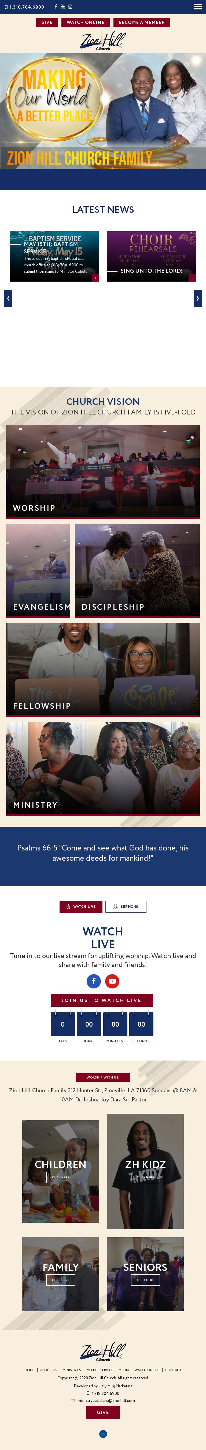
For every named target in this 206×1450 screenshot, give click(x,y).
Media (124, 1370)
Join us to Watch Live (102, 1000)
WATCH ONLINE (86, 23)
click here (145, 1177)
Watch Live (81, 906)
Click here (60, 1177)
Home (30, 1370)
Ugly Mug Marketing (115, 1386)
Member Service (100, 1370)
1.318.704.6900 (24, 7)
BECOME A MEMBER (142, 23)
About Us (48, 1370)
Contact (173, 1370)
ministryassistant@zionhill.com (103, 1401)
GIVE (47, 23)
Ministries (72, 1370)
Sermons (125, 906)
